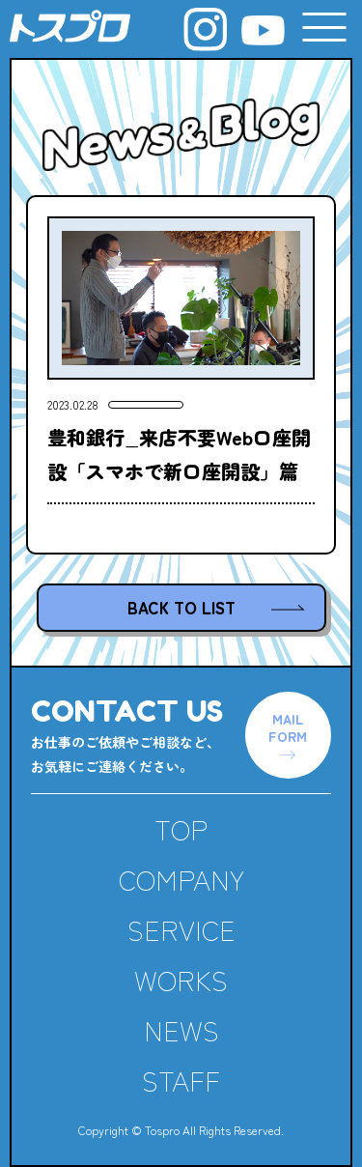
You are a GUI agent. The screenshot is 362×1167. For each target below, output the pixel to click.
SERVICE (181, 929)
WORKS (181, 979)
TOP (181, 829)
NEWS (181, 1029)
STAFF (181, 1080)
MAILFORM (287, 727)
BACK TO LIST (181, 607)
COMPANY (181, 879)
